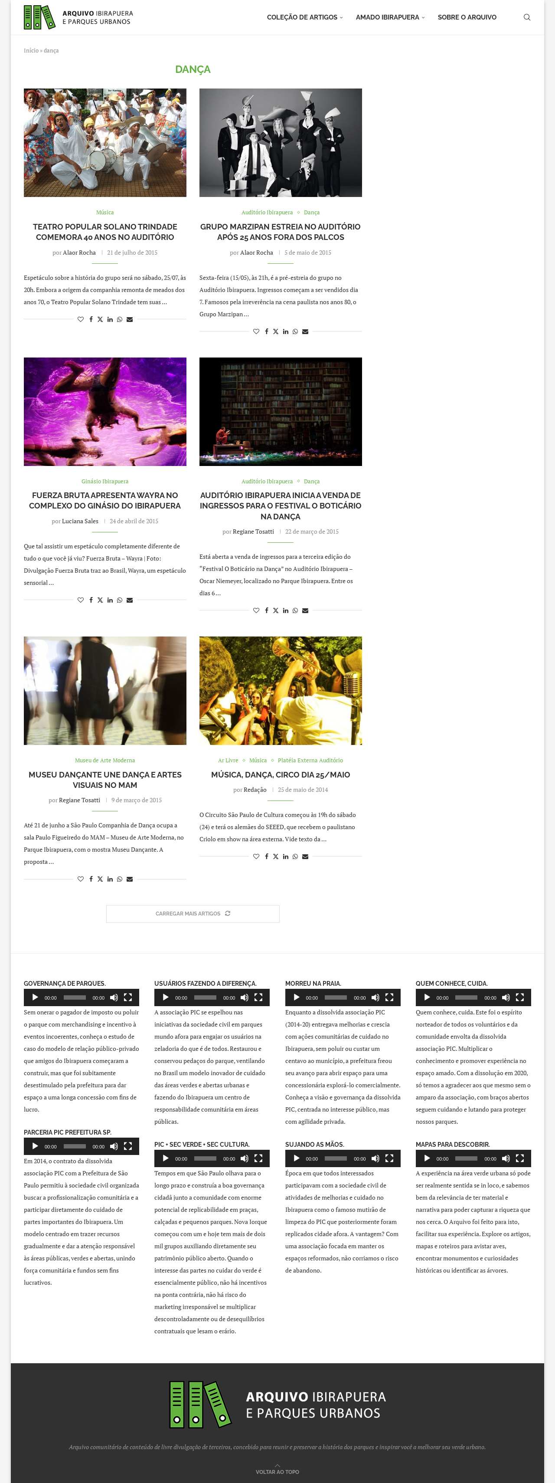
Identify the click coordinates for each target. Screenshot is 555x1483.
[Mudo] (114, 997)
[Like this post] (81, 319)
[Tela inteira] (128, 997)
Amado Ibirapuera (387, 17)
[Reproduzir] (35, 997)
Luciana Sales (80, 521)
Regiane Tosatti (253, 531)
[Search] (526, 17)
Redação (255, 789)
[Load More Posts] (193, 914)
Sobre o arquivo (467, 17)
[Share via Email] (130, 319)
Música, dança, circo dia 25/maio (280, 774)
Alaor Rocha (79, 252)
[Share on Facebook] (91, 319)
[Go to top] (277, 1471)
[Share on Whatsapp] (119, 319)
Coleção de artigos (302, 17)
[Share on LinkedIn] (110, 319)
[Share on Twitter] (100, 319)
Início (31, 50)
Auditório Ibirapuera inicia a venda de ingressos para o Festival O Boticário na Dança (281, 506)
